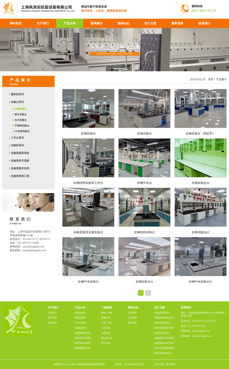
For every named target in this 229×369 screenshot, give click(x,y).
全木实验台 (21, 120)
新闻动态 (123, 23)
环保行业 (105, 317)
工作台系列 (17, 137)
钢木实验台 (21, 114)
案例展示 (97, 23)
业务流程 (52, 322)
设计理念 (52, 317)
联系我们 (204, 23)
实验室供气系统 (20, 160)
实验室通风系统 (20, 153)
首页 (210, 79)
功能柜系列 (17, 145)
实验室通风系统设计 (164, 328)
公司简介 (52, 312)
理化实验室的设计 (163, 353)
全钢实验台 (21, 108)
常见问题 (132, 322)
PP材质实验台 (22, 131)
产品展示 (221, 79)
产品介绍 (70, 23)
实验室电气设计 (162, 333)
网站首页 (16, 23)
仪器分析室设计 (162, 322)
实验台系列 (17, 102)
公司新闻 (132, 312)
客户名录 (105, 343)
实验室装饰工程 (20, 176)
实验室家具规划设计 (164, 317)
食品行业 (105, 333)
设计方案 (150, 23)
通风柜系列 (17, 94)
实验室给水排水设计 (164, 338)
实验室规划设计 (162, 312)
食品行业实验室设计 (164, 348)
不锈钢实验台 (22, 125)
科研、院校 (106, 312)
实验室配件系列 (20, 168)
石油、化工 (106, 322)
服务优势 (177, 23)
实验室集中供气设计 (164, 343)
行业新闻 (132, 317)
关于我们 (43, 23)
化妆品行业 (106, 338)
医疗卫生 (105, 328)
